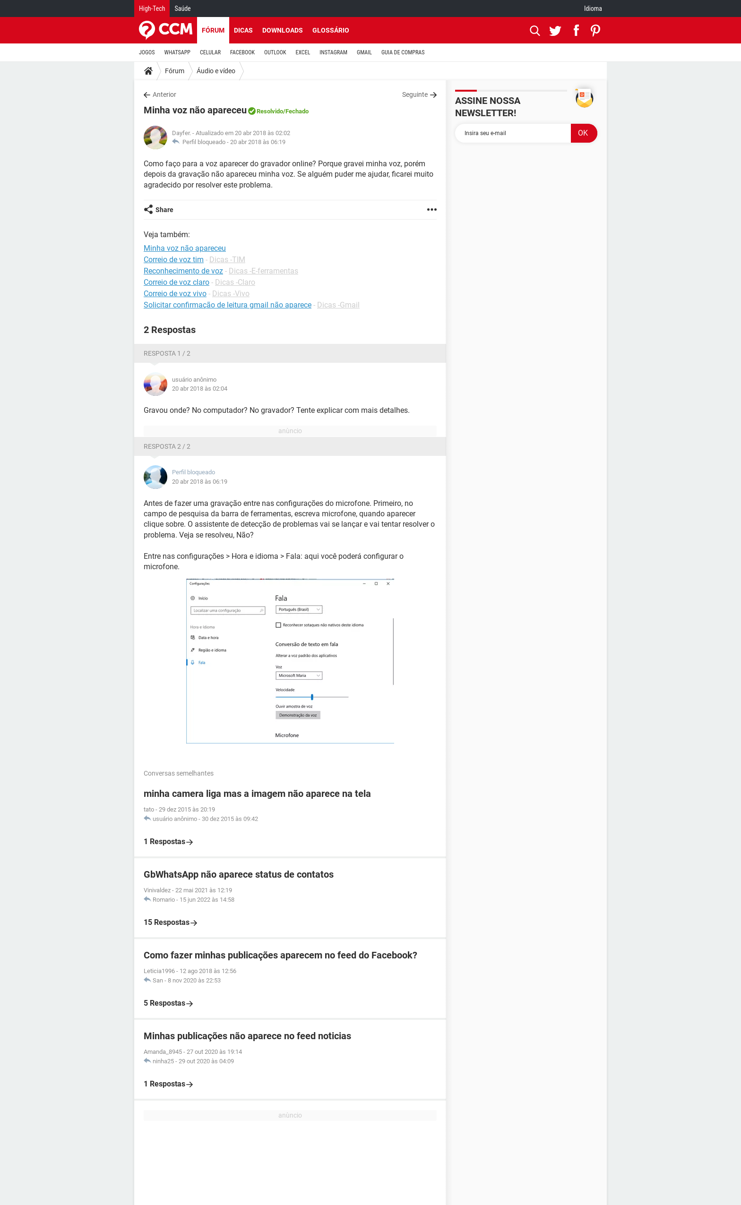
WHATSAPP (177, 52)
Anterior (164, 94)
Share (164, 210)
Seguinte (415, 94)
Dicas (243, 30)
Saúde (182, 8)
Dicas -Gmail (338, 304)
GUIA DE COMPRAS (402, 52)
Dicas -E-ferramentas (263, 270)
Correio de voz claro (176, 282)
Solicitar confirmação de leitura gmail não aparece (227, 304)
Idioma (593, 8)
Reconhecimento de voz (183, 270)
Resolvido (270, 111)
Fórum (213, 30)
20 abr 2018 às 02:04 (199, 388)
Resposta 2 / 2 (167, 446)
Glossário (330, 30)
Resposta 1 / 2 (167, 353)
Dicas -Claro (235, 282)
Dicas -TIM (227, 259)
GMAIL (364, 52)
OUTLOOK (275, 52)
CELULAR (210, 52)
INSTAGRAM (333, 52)
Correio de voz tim (174, 259)
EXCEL (302, 52)
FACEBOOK (242, 52)
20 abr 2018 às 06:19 (257, 141)
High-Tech (152, 8)
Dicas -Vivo (231, 293)
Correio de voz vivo (175, 293)
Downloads (282, 30)
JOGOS (147, 52)
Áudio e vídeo (216, 71)
